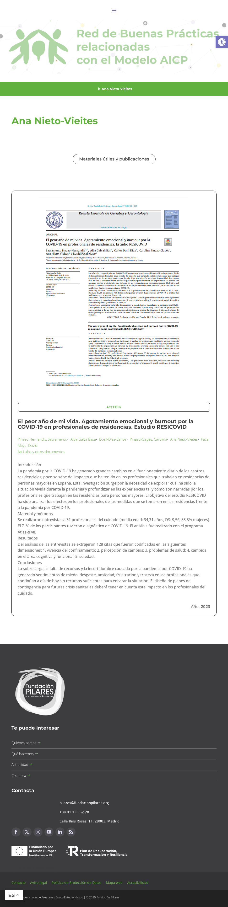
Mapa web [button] (114, 882)
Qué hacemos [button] (22, 753)
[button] (222, 42)
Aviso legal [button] (39, 882)
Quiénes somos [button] (23, 742)
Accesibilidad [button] (137, 882)
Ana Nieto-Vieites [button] (184, 439)
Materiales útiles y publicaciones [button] (114, 159)
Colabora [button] (18, 775)
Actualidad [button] (19, 764)
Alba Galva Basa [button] (83, 439)
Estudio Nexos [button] (73, 897)
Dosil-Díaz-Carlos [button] (112, 439)
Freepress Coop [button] (52, 897)
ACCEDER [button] (114, 407)
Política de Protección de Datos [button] (77, 882)
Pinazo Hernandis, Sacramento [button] (42, 439)
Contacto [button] (19, 882)
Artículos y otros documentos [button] (41, 451)
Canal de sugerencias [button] (34, 868)
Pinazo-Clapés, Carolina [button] (148, 439)
